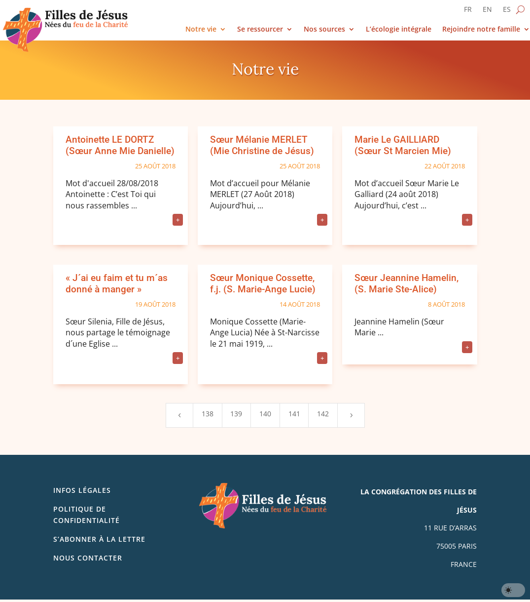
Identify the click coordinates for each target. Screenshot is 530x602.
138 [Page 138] (207, 413)
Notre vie (200, 29)
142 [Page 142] (323, 413)
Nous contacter (87, 557)
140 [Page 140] (265, 413)
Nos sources (324, 29)
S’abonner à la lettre (99, 539)
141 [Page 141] (294, 413)
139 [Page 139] (236, 413)
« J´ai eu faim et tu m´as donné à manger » (117, 283)
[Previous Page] (179, 415)
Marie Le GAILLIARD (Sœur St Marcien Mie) (402, 145)
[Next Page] (351, 415)
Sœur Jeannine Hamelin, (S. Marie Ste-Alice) (406, 283)
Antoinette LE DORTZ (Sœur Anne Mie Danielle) (120, 145)
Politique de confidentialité (86, 514)
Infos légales (82, 490)
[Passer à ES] (507, 11)
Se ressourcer (260, 29)
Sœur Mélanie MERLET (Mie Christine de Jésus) (262, 145)
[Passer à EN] (487, 11)
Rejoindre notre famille (481, 29)
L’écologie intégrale (398, 29)
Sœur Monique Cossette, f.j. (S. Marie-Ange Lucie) (263, 283)
